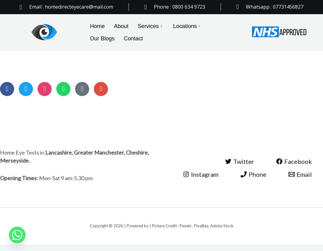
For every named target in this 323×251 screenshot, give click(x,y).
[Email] (300, 174)
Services (150, 26)
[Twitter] (239, 161)
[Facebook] (294, 161)
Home (97, 26)
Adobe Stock (221, 225)
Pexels (186, 225)
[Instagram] (201, 174)
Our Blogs (102, 38)
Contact (133, 38)
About (121, 26)
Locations (186, 26)
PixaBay (201, 225)
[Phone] (253, 174)
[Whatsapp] (17, 235)
